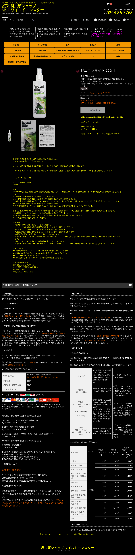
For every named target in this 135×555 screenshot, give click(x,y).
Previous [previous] (1, 71)
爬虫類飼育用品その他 (42, 56)
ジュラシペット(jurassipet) (99, 93)
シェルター (17, 51)
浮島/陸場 (42, 51)
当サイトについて (46, 534)
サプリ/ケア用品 (67, 56)
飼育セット (17, 45)
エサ (92, 56)
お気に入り (114, 19)
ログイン (127, 19)
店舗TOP (75, 19)
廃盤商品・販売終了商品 (17, 62)
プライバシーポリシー (63, 534)
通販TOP (86, 19)
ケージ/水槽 (42, 45)
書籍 (118, 56)
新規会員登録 (100, 19)
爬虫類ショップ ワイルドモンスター (67, 548)
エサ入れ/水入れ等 (93, 51)
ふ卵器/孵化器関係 (17, 56)
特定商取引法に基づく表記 (84, 534)
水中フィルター (118, 51)
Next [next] (77, 71)
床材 (118, 45)
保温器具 (92, 45)
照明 (67, 45)
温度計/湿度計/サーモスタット (67, 51)
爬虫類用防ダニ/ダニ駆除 (106, 103)
